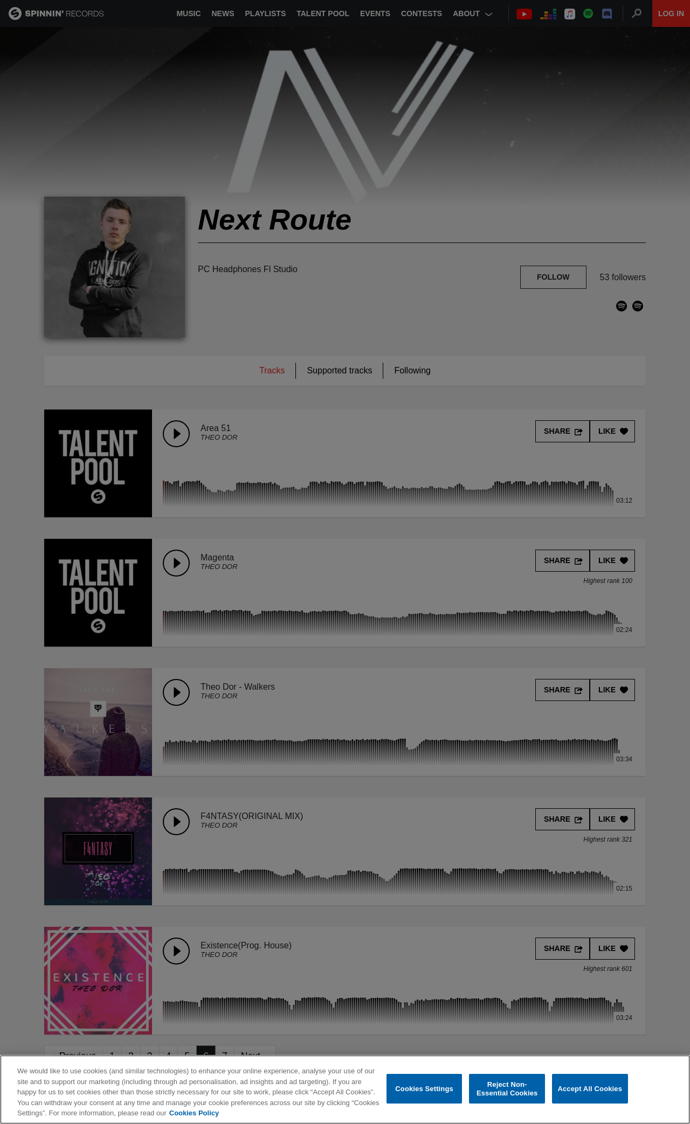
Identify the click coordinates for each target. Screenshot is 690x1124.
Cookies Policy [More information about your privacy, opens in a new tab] (194, 1113)
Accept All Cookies (589, 1089)
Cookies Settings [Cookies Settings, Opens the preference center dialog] (424, 1089)
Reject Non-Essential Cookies (507, 1088)
